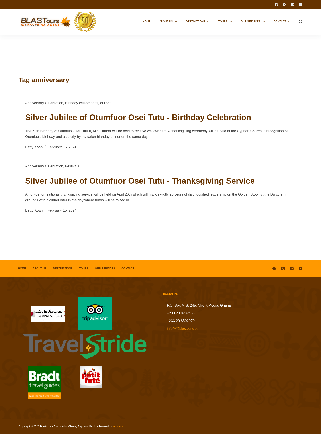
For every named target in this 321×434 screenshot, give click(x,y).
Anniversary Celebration (44, 103)
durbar (105, 103)
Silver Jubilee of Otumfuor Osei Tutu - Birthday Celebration (149, 117)
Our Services (253, 21)
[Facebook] (276, 4)
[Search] (300, 21)
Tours (225, 21)
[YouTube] (300, 268)
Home (147, 21)
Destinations (198, 21)
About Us (169, 21)
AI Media (118, 426)
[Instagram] (292, 4)
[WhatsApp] (300, 4)
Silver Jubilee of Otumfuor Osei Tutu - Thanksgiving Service (151, 180)
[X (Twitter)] (284, 4)
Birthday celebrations (81, 103)
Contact (283, 21)
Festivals (72, 166)
